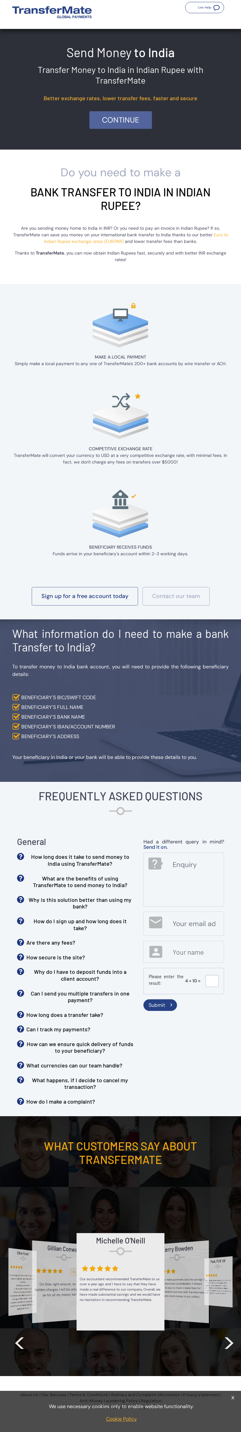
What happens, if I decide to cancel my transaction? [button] (80, 1083)
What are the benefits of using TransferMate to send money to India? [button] (80, 882)
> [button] (229, 1341)
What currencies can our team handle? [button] (74, 1065)
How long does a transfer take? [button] (64, 1014)
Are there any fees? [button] (50, 942)
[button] (204, 7)
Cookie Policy (121, 1419)
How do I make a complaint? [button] (60, 1101)
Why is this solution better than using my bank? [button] (80, 903)
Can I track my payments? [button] (58, 1029)
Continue (120, 120)
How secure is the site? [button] (55, 957)
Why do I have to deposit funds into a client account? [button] (80, 975)
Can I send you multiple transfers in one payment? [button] (80, 997)
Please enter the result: (166, 980)
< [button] (19, 1341)
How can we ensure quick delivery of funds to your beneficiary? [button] (80, 1047)
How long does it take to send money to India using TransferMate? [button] (80, 860)
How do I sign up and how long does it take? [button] (80, 924)
